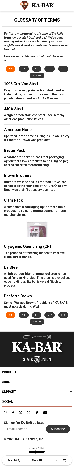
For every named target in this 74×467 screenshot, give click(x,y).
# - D (10, 69)
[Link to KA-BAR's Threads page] (20, 413)
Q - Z (63, 69)
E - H (24, 69)
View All (37, 75)
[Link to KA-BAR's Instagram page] (5, 413)
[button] (13, 460)
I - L (36, 69)
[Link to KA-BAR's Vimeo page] (36, 413)
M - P (50, 69)
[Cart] (60, 460)
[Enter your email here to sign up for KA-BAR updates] (24, 429)
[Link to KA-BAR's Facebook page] (13, 413)
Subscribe (58, 429)
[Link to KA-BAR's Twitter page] (29, 413)
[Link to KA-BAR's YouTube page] (45, 413)
